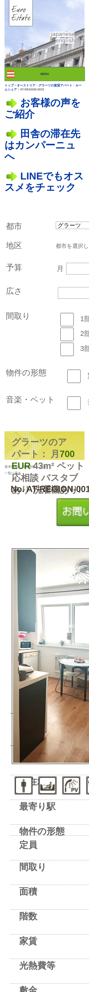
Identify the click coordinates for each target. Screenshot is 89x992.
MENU (49, 74)
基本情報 (11, 467)
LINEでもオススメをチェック (44, 181)
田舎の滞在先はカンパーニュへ (42, 145)
